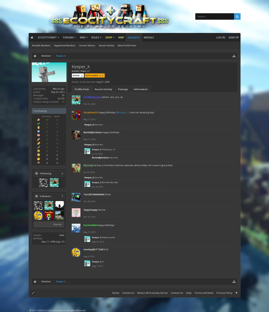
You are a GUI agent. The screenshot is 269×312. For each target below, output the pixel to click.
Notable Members (41, 45)
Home (115, 292)
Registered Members (65, 45)
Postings (123, 89)
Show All (57, 224)
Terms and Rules (204, 292)
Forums (68, 37)
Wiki (82, 37)
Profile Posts (82, 89)
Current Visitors (87, 45)
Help (188, 292)
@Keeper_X (122, 112)
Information (141, 89)
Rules (95, 37)
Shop (108, 37)
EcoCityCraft (47, 37)
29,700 (61, 98)
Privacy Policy (224, 292)
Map (121, 37)
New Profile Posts (127, 45)
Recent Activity (106, 45)
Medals (149, 37)
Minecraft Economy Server (152, 292)
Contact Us (128, 292)
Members (134, 37)
